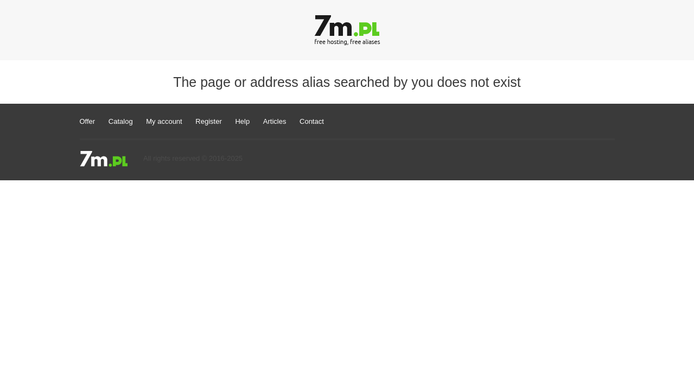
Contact (312, 121)
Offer (87, 121)
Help (242, 121)
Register (208, 121)
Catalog (121, 121)
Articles (274, 121)
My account (164, 121)
